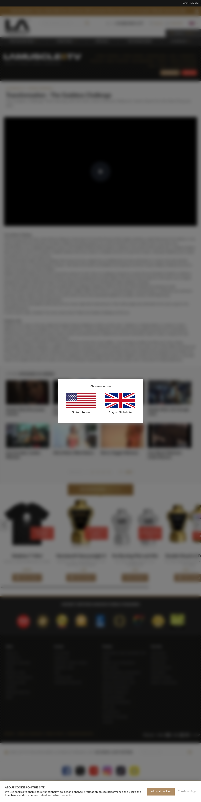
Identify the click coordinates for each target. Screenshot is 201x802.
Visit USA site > (192, 3)
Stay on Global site (120, 412)
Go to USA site (81, 412)
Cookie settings (187, 791)
